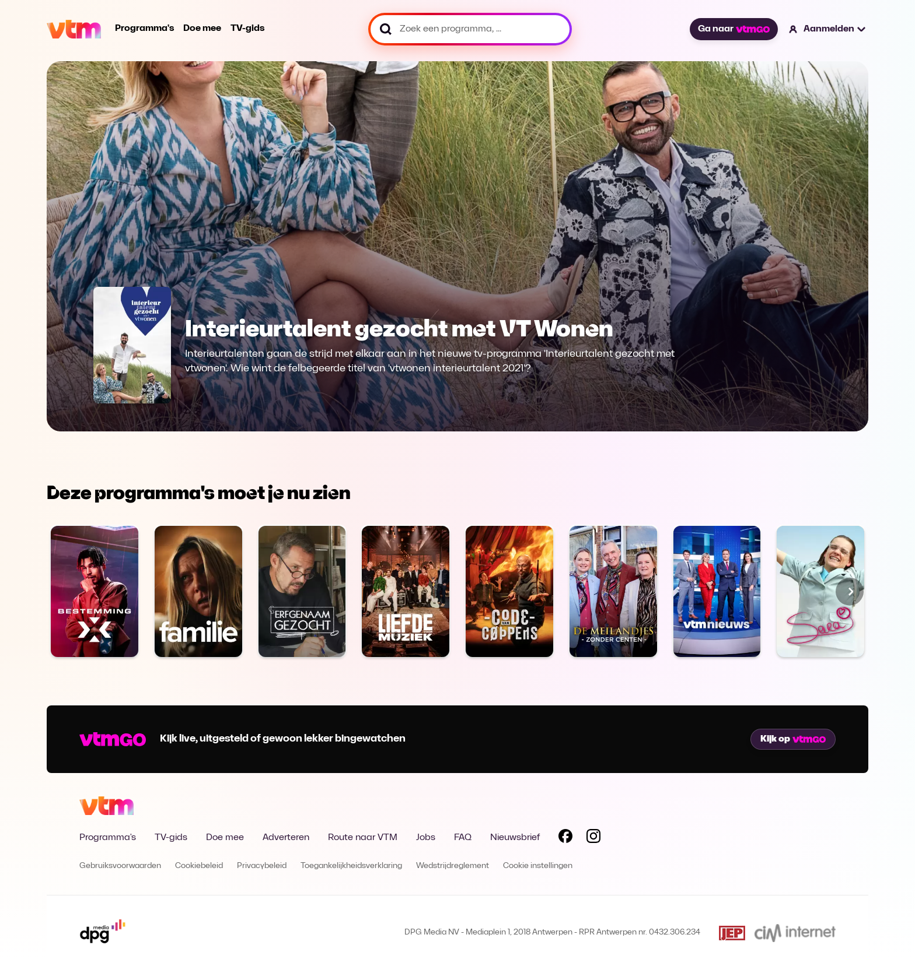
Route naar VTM (362, 837)
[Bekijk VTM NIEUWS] (717, 591)
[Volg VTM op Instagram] (593, 838)
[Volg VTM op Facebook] (565, 838)
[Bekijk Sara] (820, 591)
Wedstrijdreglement (452, 866)
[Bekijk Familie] (198, 591)
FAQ (463, 837)
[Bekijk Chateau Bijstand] (613, 591)
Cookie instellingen (537, 866)
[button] (827, 29)
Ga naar (733, 29)
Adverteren (286, 837)
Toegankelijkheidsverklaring (351, 866)
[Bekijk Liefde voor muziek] (405, 591)
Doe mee (202, 28)
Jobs (425, 837)
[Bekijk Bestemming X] (94, 591)
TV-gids (247, 28)
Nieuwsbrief (515, 837)
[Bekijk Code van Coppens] (509, 591)
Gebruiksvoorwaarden (120, 866)
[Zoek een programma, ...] (470, 29)
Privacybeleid (262, 866)
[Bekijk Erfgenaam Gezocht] (302, 591)
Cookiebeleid (199, 866)
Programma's (144, 28)
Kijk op (793, 739)
